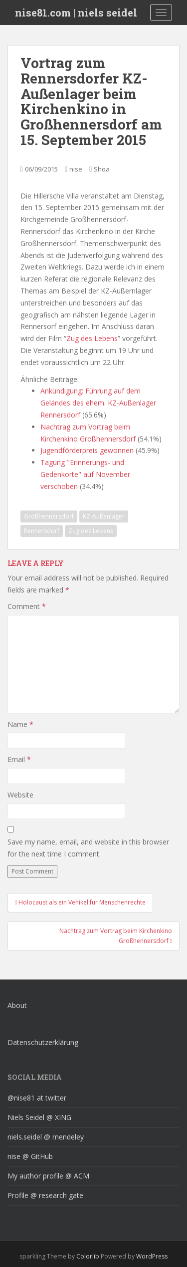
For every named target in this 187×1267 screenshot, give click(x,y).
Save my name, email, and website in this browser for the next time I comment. (88, 847)
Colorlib (87, 1256)
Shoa (102, 169)
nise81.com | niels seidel (76, 12)
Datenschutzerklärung (42, 1042)
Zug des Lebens (92, 338)
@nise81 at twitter (36, 1097)
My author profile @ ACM (48, 1175)
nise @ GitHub (30, 1156)
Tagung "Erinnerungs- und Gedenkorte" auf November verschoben (85, 474)
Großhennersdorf (49, 516)
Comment (26, 606)
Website (20, 795)
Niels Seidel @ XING (39, 1117)
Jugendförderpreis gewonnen (87, 450)
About (17, 1005)
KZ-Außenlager (104, 516)
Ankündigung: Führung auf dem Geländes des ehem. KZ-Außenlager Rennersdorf (98, 403)
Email (19, 759)
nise (75, 169)
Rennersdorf (41, 530)
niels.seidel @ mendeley (45, 1137)
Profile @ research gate (45, 1195)
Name (20, 724)
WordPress (152, 1256)
